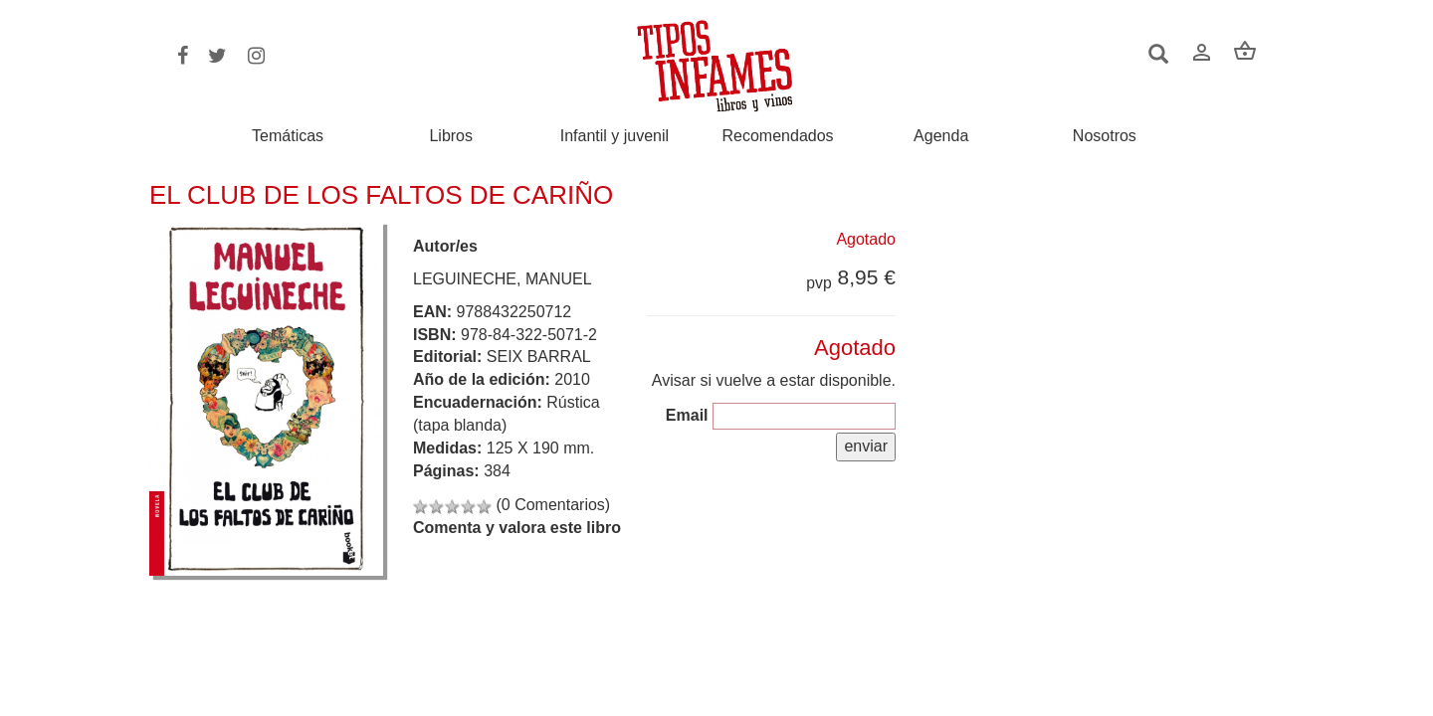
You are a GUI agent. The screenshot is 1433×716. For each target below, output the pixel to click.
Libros (451, 136)
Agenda (941, 136)
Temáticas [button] (287, 135)
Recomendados (778, 136)
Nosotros (1104, 136)
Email (687, 415)
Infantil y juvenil (614, 136)
